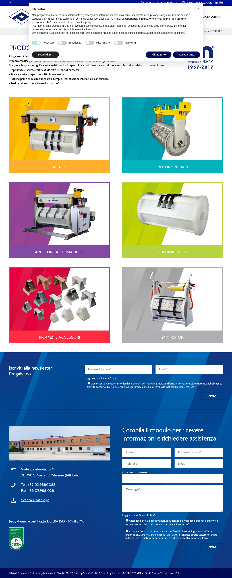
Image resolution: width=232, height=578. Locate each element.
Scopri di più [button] (45, 54)
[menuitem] (211, 17)
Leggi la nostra (101, 378)
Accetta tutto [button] (186, 54)
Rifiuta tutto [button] (159, 54)
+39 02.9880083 (41, 484)
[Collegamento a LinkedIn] (10, 2)
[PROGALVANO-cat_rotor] (59, 129)
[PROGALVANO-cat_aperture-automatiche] (59, 214)
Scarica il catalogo (35, 500)
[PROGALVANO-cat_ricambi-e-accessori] (59, 299)
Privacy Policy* (109, 378)
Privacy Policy (159, 573)
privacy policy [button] (157, 15)
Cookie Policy (174, 573)
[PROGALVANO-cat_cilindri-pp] (172, 214)
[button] (198, 9)
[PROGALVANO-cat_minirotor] (172, 299)
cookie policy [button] (84, 22)
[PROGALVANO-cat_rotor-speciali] (172, 129)
